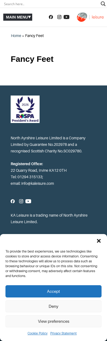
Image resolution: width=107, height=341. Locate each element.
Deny (53, 306)
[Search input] (51, 4)
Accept (53, 291)
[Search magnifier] (103, 4)
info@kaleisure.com (37, 183)
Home (16, 35)
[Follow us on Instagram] (59, 17)
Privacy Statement (63, 333)
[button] (99, 241)
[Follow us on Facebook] (51, 17)
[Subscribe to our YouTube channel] (66, 17)
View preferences (53, 321)
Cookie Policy (37, 333)
